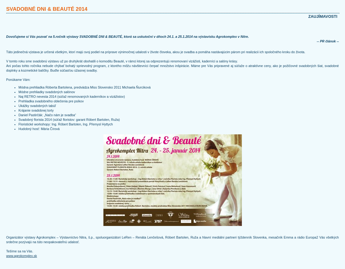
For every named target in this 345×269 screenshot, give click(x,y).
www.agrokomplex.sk (21, 256)
